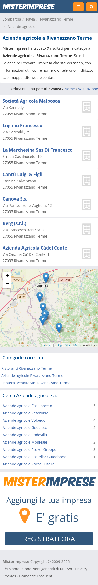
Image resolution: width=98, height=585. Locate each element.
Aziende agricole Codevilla (25, 434)
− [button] (7, 284)
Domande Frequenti (36, 576)
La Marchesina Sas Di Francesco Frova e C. (49, 150)
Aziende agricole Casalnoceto (27, 405)
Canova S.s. (15, 199)
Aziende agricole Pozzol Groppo (29, 449)
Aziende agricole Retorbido (25, 412)
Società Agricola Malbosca (31, 101)
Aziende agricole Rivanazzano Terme (32, 375)
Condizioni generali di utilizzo (47, 568)
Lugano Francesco (22, 125)
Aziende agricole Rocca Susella (28, 464)
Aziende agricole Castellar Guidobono (34, 456)
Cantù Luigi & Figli (22, 174)
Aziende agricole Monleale (25, 442)
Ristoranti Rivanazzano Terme (26, 368)
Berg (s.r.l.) (14, 223)
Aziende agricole (22, 26)
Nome (70, 88)
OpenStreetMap (68, 345)
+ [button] (7, 276)
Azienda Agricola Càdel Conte (35, 248)
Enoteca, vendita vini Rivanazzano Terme (36, 382)
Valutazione (88, 88)
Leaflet (47, 345)
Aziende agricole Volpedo (24, 420)
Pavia (30, 19)
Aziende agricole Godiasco (25, 427)
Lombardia (12, 19)
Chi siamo (11, 568)
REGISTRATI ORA (49, 538)
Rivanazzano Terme (56, 19)
